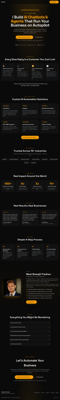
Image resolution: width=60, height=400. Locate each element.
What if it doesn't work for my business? (19, 339)
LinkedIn (42, 392)
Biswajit (3, 2)
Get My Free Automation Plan (24, 37)
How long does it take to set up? (17, 327)
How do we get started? (15, 344)
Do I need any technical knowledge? (18, 331)
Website (57, 392)
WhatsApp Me (54, 2)
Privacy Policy (56, 397)
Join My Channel (39, 37)
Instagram (47, 392)
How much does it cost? (15, 322)
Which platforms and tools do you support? (20, 335)
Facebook (52, 392)
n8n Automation (37, 392)
